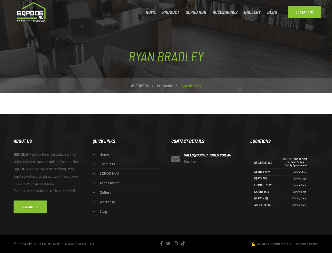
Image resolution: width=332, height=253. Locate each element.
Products (107, 163)
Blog (272, 12)
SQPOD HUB (196, 12)
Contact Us (305, 12)
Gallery (252, 12)
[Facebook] (161, 243)
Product (170, 12)
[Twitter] (168, 243)
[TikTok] (183, 243)
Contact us (30, 207)
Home (151, 12)
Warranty (107, 201)
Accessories (109, 182)
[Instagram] (176, 243)
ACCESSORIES (225, 12)
